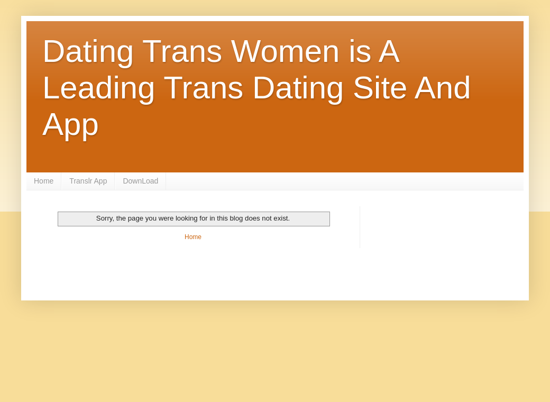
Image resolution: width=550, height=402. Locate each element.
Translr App (88, 181)
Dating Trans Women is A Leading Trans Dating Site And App (256, 87)
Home (43, 181)
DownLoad (140, 181)
